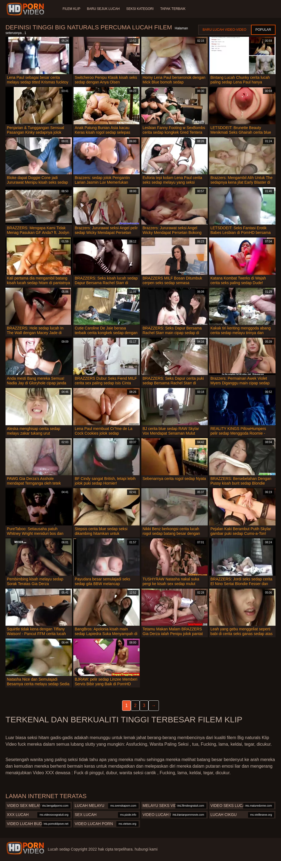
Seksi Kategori (140, 9)
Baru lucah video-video (224, 30)
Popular (263, 30)
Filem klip (71, 9)
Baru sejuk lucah (103, 9)
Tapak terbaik (173, 9)
